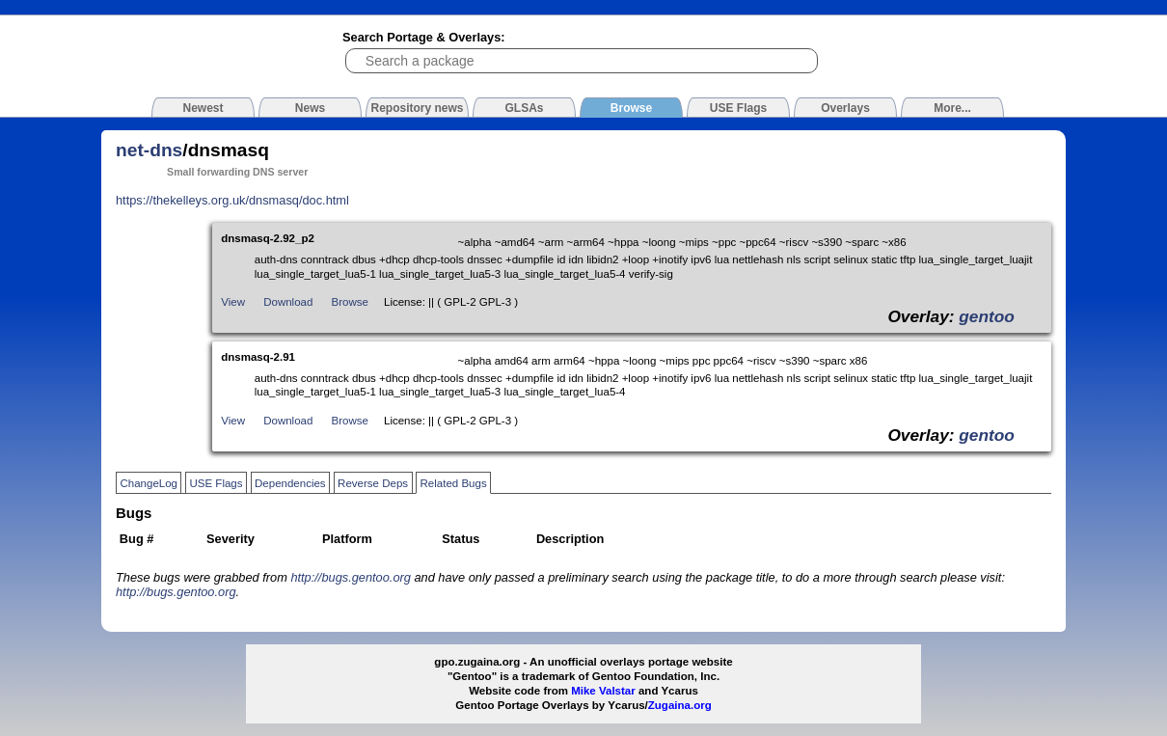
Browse (350, 302)
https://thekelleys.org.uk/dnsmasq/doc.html (232, 200)
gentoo (987, 316)
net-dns (149, 150)
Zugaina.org (680, 705)
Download (287, 302)
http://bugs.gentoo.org (350, 577)
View (233, 302)
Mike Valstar (603, 690)
